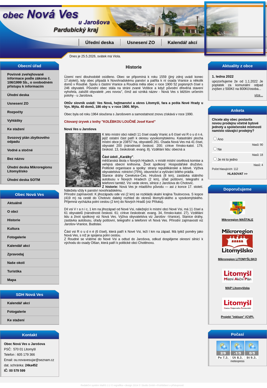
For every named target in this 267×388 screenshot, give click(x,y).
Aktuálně (14, 203)
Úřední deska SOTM (23, 180)
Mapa (11, 280)
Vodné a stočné (20, 150)
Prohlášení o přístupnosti (170, 385)
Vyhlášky (14, 120)
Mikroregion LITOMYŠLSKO (237, 259)
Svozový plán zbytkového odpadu (28, 140)
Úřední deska (99, 42)
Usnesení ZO (141, 42)
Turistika (14, 271)
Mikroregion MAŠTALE (237, 219)
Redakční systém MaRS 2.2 (96, 385)
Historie (13, 220)
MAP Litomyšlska (237, 288)
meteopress (237, 361)
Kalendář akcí (182, 42)
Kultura (13, 229)
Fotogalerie (16, 237)
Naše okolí (16, 263)
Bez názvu (15, 159)
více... (258, 95)
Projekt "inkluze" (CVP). (237, 316)
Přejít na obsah (255, 2)
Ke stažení (15, 129)
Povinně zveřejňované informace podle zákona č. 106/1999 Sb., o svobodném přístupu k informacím (30, 80)
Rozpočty (15, 112)
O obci (12, 211)
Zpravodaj (15, 254)
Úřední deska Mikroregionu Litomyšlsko (29, 169)
